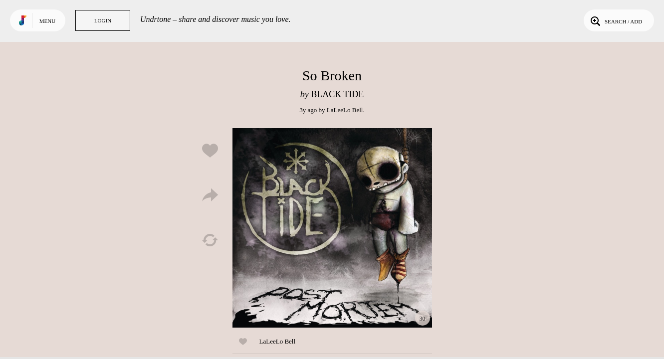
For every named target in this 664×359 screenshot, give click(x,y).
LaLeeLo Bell (345, 110)
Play (332, 228)
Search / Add (615, 20)
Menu (47, 21)
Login (102, 20)
